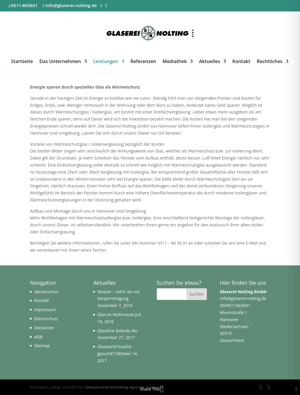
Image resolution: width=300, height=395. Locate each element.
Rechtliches (269, 62)
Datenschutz (46, 318)
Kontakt (241, 62)
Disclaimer (44, 327)
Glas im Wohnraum (115, 314)
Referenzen (143, 62)
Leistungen (105, 62)
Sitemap (42, 345)
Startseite (22, 62)
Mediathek (175, 62)
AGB (38, 337)
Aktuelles (209, 62)
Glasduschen (46, 291)
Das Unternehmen (60, 62)
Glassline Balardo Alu (117, 330)
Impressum (45, 309)
